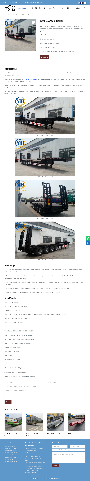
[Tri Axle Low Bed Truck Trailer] (34, 422)
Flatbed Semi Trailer (10, 448)
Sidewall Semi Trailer (11, 452)
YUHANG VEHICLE (23, 8)
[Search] (84, 8)
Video (62, 8)
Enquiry (45, 57)
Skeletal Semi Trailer (10, 457)
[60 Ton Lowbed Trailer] (77, 422)
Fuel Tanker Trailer (10, 446)
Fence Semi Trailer (10, 455)
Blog (70, 8)
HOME (34, 8)
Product (43, 8)
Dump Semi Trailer (10, 459)
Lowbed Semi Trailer (10, 450)
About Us (53, 8)
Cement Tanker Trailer (11, 461)
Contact (77, 8)
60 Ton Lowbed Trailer (75, 434)
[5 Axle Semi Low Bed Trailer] (13, 422)
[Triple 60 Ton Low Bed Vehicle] (55, 422)
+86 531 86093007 (35, 456)
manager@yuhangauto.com (37, 462)
